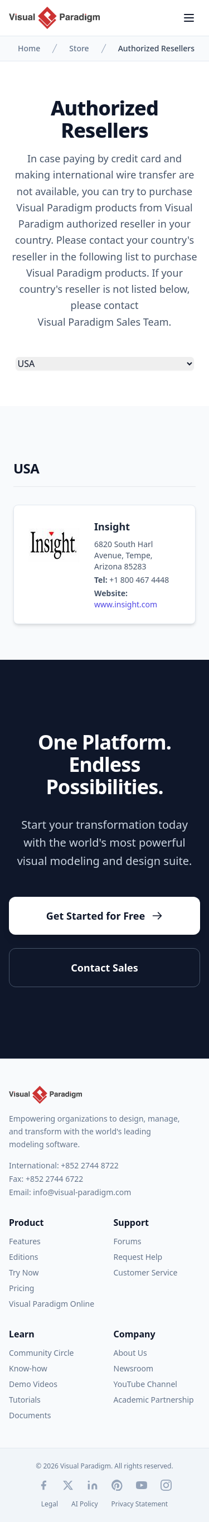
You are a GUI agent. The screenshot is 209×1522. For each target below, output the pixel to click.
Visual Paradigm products (76, 207)
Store (79, 48)
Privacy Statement (139, 1504)
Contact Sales (104, 967)
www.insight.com (125, 604)
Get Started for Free (104, 915)
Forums (128, 1241)
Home (29, 48)
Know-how (28, 1368)
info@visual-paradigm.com (82, 1192)
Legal (49, 1504)
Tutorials (25, 1399)
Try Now (23, 1272)
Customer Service (146, 1272)
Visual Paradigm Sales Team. (105, 321)
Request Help (138, 1257)
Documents (30, 1415)
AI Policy (84, 1504)
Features (25, 1241)
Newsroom (134, 1368)
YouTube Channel (145, 1384)
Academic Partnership (154, 1399)
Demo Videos (33, 1384)
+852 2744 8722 (89, 1165)
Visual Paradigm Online (51, 1303)
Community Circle (41, 1352)
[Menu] (189, 18)
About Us (130, 1352)
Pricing (21, 1288)
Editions (23, 1257)
